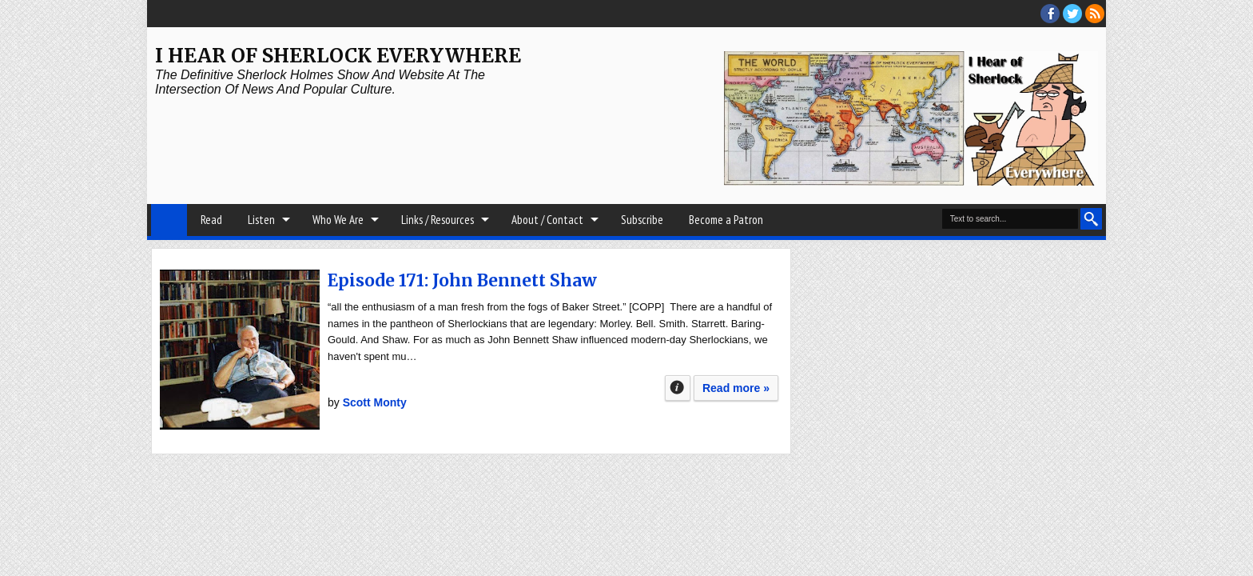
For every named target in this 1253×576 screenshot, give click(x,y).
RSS (1094, 13)
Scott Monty (375, 402)
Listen (261, 219)
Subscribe (642, 219)
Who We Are (338, 219)
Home (169, 220)
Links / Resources (437, 219)
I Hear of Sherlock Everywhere (338, 55)
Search (1091, 219)
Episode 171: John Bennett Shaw (462, 280)
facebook (1050, 13)
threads (1072, 13)
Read (211, 219)
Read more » (736, 388)
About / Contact (547, 219)
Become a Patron (726, 219)
